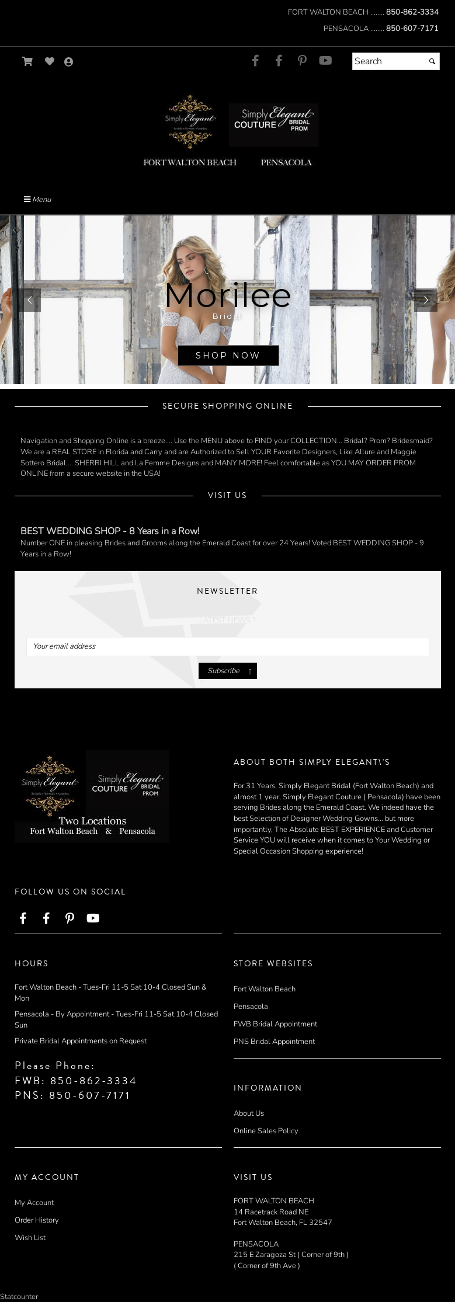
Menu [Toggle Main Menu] (37, 199)
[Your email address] (227, 646)
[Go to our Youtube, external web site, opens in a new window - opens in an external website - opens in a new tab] (326, 61)
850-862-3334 (412, 12)
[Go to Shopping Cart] (28, 62)
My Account (34, 1202)
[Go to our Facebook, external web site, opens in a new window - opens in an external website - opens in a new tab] (256, 61)
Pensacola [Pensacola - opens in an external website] (251, 1006)
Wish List (30, 1238)
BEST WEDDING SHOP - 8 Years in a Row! (110, 531)
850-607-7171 (412, 28)
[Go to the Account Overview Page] (69, 62)
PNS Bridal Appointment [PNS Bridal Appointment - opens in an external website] (274, 1041)
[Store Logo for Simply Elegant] (227, 128)
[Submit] (432, 61)
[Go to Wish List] (50, 62)
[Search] (396, 61)
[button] (29, 300)
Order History (37, 1220)
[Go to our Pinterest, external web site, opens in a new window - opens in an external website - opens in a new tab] (302, 61)
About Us (249, 1113)
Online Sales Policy (266, 1131)
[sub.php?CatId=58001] (227, 299)
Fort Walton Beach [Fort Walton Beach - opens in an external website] (265, 989)
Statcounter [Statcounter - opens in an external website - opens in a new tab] (19, 1296)
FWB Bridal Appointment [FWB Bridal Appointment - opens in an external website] (275, 1024)
